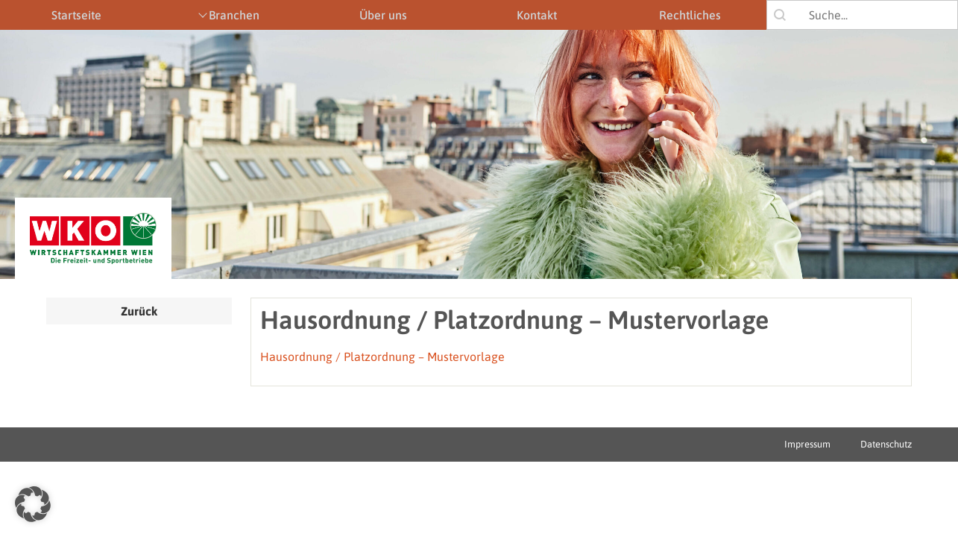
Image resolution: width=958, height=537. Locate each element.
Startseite (76, 15)
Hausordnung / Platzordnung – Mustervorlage (382, 356)
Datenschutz (886, 444)
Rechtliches (690, 15)
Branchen (234, 15)
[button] (33, 504)
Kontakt (537, 15)
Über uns (383, 15)
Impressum (807, 444)
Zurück (139, 311)
